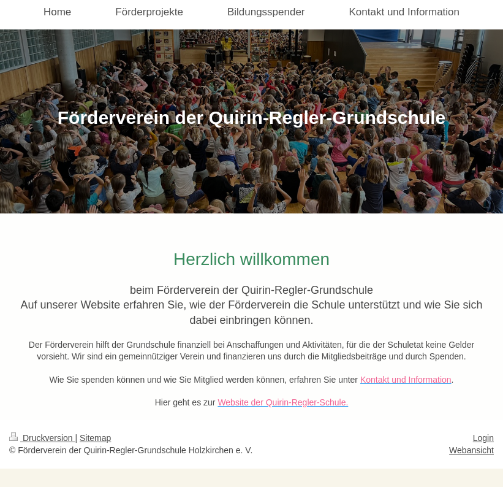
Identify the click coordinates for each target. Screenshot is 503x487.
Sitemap (95, 438)
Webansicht (471, 450)
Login (483, 438)
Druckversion (42, 438)
